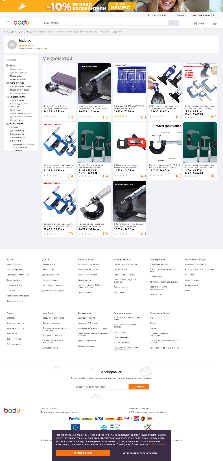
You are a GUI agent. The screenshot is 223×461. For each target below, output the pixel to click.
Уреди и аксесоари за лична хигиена (126, 326)
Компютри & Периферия (89, 323)
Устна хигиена (120, 332)
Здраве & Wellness (122, 343)
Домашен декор (17, 131)
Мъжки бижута (191, 285)
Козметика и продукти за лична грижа (128, 319)
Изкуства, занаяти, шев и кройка (164, 282)
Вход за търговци (157, 15)
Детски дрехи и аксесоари (21, 117)
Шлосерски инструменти (23, 144)
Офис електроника (86, 346)
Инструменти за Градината (20, 149)
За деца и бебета (122, 259)
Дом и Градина (17, 32)
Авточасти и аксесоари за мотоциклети (54, 341)
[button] (8, 22)
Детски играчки (17, 100)
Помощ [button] (182, 15)
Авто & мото (48, 313)
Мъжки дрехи (16, 76)
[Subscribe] (101, 386)
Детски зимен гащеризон (53, 285)
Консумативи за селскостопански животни (164, 341)
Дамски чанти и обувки (20, 86)
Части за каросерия (51, 323)
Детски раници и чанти (20, 113)
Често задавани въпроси (18, 275)
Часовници (190, 275)
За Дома (14, 127)
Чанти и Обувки (86, 259)
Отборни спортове (15, 344)
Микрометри (117, 32)
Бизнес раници (84, 280)
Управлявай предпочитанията (140, 453)
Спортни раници (85, 292)
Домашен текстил (18, 137)
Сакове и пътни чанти (20, 93)
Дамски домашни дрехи (53, 291)
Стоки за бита (156, 277)
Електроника (85, 313)
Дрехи (45, 259)
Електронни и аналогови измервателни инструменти (88, 32)
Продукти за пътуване (52, 335)
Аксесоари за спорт (15, 328)
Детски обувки (16, 120)
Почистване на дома (159, 264)
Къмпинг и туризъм (15, 323)
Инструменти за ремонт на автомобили (54, 329)
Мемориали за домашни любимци (165, 348)
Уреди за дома (156, 294)
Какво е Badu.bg (14, 264)
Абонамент (138, 387)
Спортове (11, 318)
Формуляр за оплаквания (18, 296)
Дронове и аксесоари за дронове (92, 328)
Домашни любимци (160, 313)
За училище (15, 110)
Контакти (11, 291)
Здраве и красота (123, 313)
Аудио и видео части (87, 341)
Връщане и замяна (15, 301)
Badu (6, 32)
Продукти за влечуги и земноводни (160, 334)
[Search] (105, 23)
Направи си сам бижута (195, 264)
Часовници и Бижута (195, 259)
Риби (152, 318)
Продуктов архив (14, 285)
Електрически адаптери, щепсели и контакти (93, 334)
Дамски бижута (192, 280)
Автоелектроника (50, 348)
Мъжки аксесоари (18, 79)
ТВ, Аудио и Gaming (86, 318)
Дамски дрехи (16, 69)
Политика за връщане (139, 408)
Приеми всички (83, 453)
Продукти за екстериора (53, 318)
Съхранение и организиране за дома (163, 270)
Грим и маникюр (121, 337)
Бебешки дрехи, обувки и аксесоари (21, 105)
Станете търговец (14, 270)
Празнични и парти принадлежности (158, 288)
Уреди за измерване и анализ (52, 32)
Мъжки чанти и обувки (20, 90)
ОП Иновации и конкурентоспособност (147, 412)
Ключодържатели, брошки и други (200, 270)
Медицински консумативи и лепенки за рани (126, 349)
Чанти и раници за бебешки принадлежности (90, 286)
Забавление (12, 334)
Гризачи (153, 328)
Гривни (188, 291)
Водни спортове (14, 339)
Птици (152, 323)
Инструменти (31, 32)
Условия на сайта (48, 408)
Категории (11, 60)
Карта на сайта (13, 280)
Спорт (10, 313)
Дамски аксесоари (18, 73)
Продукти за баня (18, 134)
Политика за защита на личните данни (59, 412)
